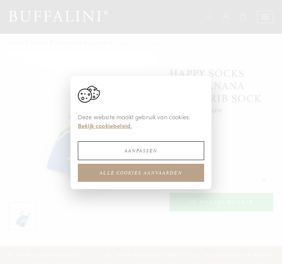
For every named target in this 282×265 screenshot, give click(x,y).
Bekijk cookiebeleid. (105, 125)
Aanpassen (141, 151)
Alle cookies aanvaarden (141, 173)
